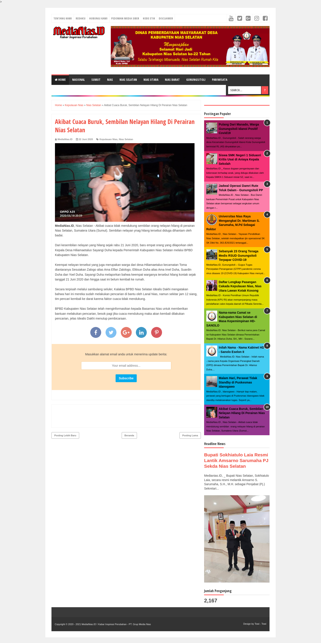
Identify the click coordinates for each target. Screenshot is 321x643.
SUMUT (96, 79)
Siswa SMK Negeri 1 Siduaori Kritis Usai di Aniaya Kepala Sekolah (240, 159)
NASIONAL (78, 79)
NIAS (110, 79)
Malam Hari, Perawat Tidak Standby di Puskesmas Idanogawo (238, 382)
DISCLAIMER (166, 18)
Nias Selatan (126, 139)
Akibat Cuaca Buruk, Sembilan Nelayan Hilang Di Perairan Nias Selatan (242, 413)
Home (60, 79)
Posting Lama (190, 416)
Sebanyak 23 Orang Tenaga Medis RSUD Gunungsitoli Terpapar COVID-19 (238, 255)
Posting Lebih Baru (65, 416)
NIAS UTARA (150, 79)
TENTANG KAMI (62, 18)
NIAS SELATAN (128, 79)
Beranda (129, 416)
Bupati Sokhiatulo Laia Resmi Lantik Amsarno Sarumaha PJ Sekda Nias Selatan (233, 463)
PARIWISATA (219, 79)
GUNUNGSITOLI (195, 79)
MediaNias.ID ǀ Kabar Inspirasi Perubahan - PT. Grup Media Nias (116, 630)
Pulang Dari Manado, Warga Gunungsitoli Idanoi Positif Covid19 (239, 129)
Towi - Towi (260, 629)
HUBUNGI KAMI (98, 18)
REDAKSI (80, 18)
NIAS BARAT (172, 79)
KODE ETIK (149, 18)
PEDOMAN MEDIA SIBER (125, 18)
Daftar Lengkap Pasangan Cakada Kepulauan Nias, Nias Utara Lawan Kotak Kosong (240, 286)
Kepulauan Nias (108, 139)
